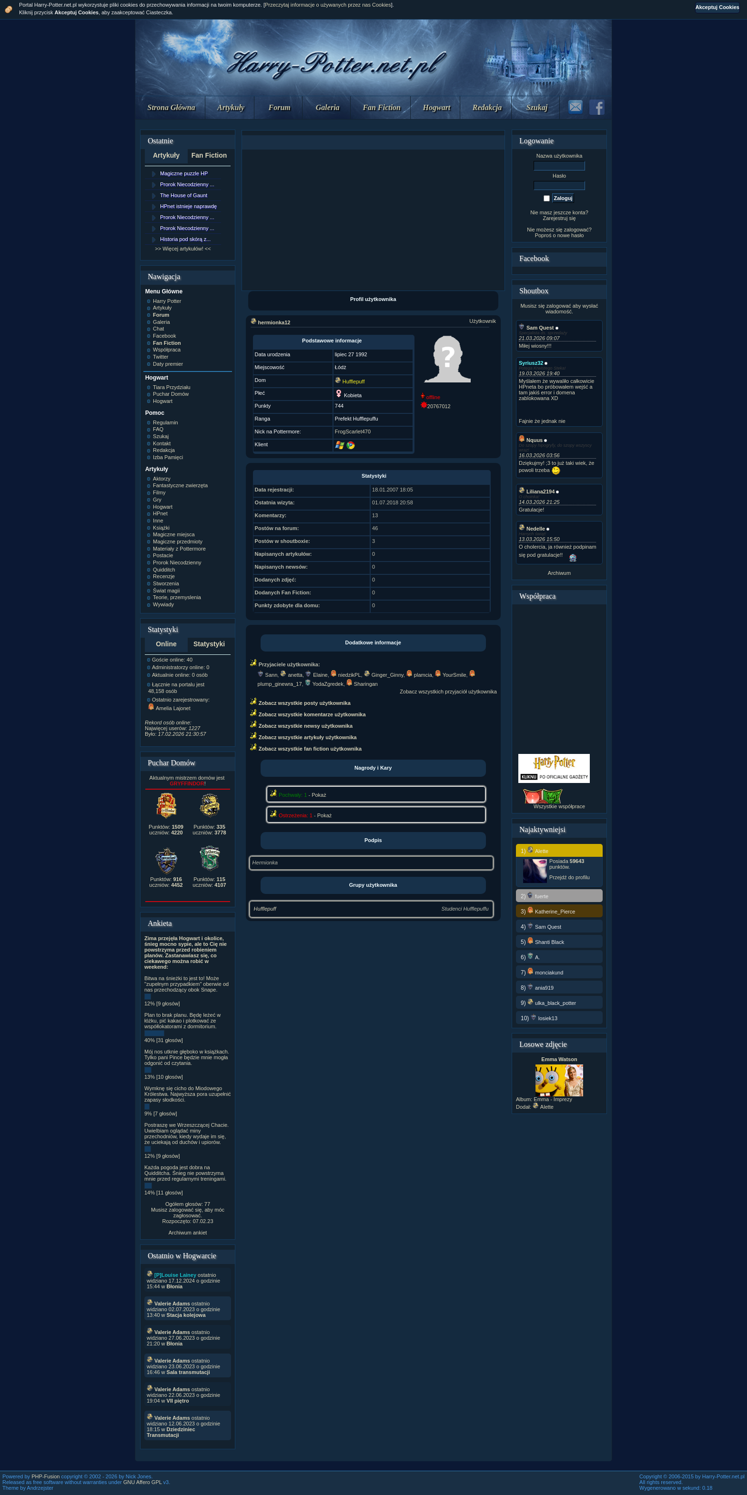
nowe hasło (570, 235)
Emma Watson (559, 1059)
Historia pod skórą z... (185, 239)
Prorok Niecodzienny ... (187, 184)
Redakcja (487, 107)
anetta (291, 675)
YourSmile (450, 675)
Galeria (328, 107)
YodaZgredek (324, 684)
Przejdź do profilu (569, 877)
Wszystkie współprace (559, 806)
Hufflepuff (265, 909)
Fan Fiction (382, 107)
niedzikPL (346, 675)
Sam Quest (536, 328)
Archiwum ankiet (188, 1232)
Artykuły (230, 107)
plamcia (419, 675)
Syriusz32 (531, 363)
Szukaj (536, 107)
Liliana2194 (537, 491)
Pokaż (319, 795)
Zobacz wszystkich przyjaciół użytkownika (448, 691)
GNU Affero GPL (142, 1482)
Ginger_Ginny (384, 675)
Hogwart (437, 107)
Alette (543, 1107)
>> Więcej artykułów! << (183, 248)
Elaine (316, 675)
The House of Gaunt (183, 195)
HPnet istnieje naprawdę (188, 206)
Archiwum (559, 573)
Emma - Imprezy (553, 1099)
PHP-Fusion (45, 1476)
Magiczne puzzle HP (184, 173)
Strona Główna (171, 107)
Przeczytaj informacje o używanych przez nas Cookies (328, 5)
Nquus (531, 440)
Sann (268, 675)
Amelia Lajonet (169, 708)
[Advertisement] (373, 220)
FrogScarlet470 (353, 431)
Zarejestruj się (559, 218)
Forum (280, 107)
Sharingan (362, 684)
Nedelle (532, 529)
